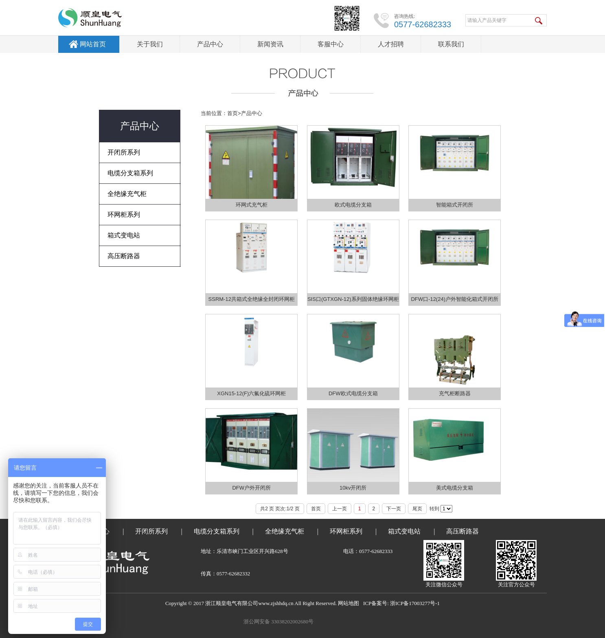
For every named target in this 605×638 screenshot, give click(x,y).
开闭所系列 (151, 531)
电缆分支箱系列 (216, 531)
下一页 (393, 509)
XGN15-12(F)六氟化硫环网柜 (251, 393)
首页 (232, 113)
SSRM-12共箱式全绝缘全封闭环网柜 (251, 299)
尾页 (417, 509)
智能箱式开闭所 (454, 205)
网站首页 (93, 44)
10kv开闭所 (353, 488)
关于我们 (150, 44)
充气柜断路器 (455, 393)
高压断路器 (462, 531)
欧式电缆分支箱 (353, 205)
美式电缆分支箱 (454, 488)
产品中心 (210, 44)
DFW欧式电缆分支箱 (353, 393)
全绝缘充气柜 (284, 531)
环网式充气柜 (251, 205)
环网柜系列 (346, 531)
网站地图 (348, 603)
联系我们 (451, 44)
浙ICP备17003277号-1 (415, 603)
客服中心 (331, 44)
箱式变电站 (404, 531)
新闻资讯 (270, 44)
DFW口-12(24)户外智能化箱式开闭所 (454, 299)
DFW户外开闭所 (251, 488)
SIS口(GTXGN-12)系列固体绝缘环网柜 (353, 299)
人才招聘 (391, 44)
